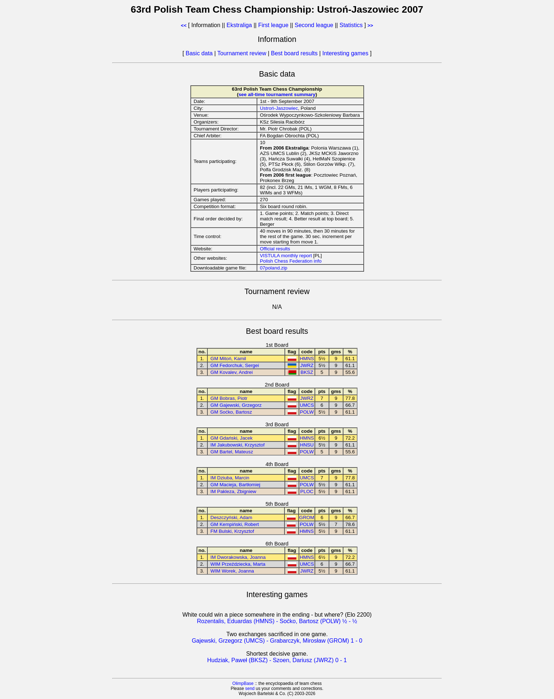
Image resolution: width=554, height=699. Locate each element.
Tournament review (241, 53)
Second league (314, 25)
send (249, 688)
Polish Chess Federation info (290, 261)
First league (273, 25)
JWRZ (306, 365)
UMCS (307, 405)
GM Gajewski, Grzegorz (236, 405)
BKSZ (307, 372)
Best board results (294, 53)
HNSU (307, 445)
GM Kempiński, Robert (235, 524)
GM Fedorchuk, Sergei (235, 365)
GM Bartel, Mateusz (232, 451)
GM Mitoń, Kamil (228, 358)
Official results (275, 248)
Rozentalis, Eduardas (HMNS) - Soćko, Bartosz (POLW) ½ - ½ (277, 621)
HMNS (307, 358)
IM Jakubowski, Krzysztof (238, 445)
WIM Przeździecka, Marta (238, 564)
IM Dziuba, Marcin (230, 477)
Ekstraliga (239, 25)
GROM (306, 517)
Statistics (351, 25)
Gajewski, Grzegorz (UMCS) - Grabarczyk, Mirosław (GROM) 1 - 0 (277, 641)
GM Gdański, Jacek (232, 438)
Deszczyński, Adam (232, 517)
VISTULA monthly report (286, 255)
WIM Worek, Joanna (232, 571)
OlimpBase (243, 683)
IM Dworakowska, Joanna (238, 557)
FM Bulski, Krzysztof (232, 531)
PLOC (306, 491)
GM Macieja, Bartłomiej (236, 484)
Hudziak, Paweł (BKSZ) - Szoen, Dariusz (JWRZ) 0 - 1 (277, 660)
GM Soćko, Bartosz (231, 412)
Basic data (199, 53)
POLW (307, 412)
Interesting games (345, 53)
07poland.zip (273, 268)
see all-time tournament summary (277, 94)
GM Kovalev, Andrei (232, 372)
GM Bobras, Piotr (229, 398)
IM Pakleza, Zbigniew (234, 491)
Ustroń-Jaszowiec (279, 108)
